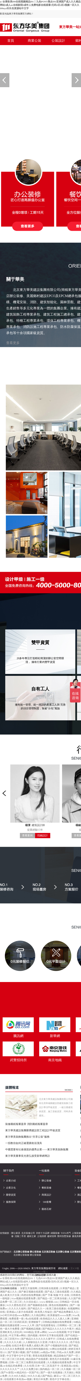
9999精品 (28, 1332)
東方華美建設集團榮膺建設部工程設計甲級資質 (32, 1130)
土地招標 (41, 1236)
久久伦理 (29, 1365)
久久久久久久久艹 (10, 1369)
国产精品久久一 (36, 1308)
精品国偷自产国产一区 (66, 1355)
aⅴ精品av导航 (48, 1352)
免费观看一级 (16, 1318)
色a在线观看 (32, 1318)
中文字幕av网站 (18, 1335)
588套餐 (47, 1201)
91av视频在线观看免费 (23, 1298)
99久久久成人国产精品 (40, 1375)
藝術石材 (46, 1209)
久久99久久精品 (17, 1375)
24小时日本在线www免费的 (15, 1315)
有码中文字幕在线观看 (51, 1335)
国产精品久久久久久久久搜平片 (38, 1338)
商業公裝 (34, 40)
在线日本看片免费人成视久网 (28, 1345)
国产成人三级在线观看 (57, 1291)
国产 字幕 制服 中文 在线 (56, 1295)
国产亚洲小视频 (17, 1352)
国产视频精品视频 (31, 1328)
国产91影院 (7, 1372)
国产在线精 (33, 1352)
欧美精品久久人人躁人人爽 (55, 1318)
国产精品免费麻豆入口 (66, 1311)
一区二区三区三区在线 (12, 1359)
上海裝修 (76, 1233)
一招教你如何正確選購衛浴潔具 (23, 1143)
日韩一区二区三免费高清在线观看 (27, 1362)
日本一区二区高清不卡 (47, 1365)
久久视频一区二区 (71, 1369)
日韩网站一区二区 (67, 1325)
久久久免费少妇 (30, 1369)
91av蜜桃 (6, 1345)
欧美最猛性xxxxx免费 (59, 1315)
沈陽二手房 (20, 1236)
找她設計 (42, 835)
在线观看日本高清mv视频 (18, 1379)
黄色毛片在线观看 (60, 1359)
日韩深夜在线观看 (49, 1288)
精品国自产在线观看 (37, 1359)
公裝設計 (58, 40)
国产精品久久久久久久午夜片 (58, 1328)
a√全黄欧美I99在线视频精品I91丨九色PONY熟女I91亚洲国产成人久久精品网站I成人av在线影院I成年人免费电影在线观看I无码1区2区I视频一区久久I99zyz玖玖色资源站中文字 (40, 5)
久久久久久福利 (17, 1308)
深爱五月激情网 (29, 1288)
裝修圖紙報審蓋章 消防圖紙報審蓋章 (26, 1124)
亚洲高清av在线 (70, 1365)
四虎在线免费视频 (31, 1295)
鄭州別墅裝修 (64, 1236)
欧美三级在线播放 (56, 1308)
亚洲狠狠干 (34, 1322)
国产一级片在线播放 (51, 1372)
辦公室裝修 (35, 1255)
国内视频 (33, 1335)
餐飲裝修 (46, 1187)
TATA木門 (66, 1233)
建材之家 (31, 1236)
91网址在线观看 (58, 1349)
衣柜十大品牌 (43, 1233)
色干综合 (75, 1342)
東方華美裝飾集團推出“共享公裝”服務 (27, 1136)
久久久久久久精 (13, 1342)
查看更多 (13, 343)
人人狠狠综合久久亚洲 (35, 1342)
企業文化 (11, 1187)
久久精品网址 (38, 1315)
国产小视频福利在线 (56, 1345)
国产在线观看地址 (46, 1325)
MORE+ (69, 1090)
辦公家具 (15, 1233)
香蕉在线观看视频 (43, 1355)
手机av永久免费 (65, 1352)
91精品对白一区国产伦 (26, 1372)
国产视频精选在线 (38, 1305)
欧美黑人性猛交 (44, 1311)
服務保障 (11, 1201)
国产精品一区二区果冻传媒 (52, 1298)
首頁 (10, 40)
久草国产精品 (67, 1288)
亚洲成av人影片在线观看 (20, 1311)
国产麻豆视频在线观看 (31, 1291)
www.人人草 (28, 1325)
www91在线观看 (57, 1332)
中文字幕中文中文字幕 (19, 1355)
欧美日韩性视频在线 (37, 1349)
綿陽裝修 (55, 1233)
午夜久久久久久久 (59, 1342)
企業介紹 (11, 1180)
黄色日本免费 (41, 1379)
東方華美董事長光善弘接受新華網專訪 (27, 1155)
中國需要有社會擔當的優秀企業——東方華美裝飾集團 (36, 1149)
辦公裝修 (46, 1180)
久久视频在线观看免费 (59, 1362)
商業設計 (46, 1194)
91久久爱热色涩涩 (17, 1305)
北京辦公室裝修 (21, 1255)
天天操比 (69, 1372)
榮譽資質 (11, 1194)
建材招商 (51, 1236)
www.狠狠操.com (49, 1301)
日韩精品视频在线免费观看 (57, 1322)
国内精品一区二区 (50, 1369)
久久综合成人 (31, 1301)
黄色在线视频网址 (59, 1305)
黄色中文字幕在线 (60, 1379)
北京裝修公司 (28, 1233)
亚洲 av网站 (41, 1332)
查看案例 (27, 835)
